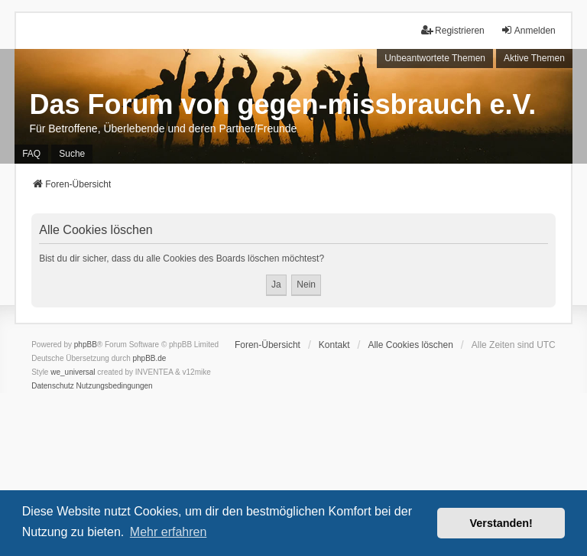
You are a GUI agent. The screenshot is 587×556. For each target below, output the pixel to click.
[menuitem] (52, 386)
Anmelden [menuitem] (528, 30)
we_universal (72, 372)
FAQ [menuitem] (31, 153)
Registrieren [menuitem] (453, 30)
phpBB (85, 344)
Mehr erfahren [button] (168, 531)
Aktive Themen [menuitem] (534, 58)
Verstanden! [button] (501, 523)
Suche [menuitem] (72, 153)
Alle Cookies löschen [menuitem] (410, 345)
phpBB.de (150, 358)
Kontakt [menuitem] (334, 345)
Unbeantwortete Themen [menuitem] (434, 58)
